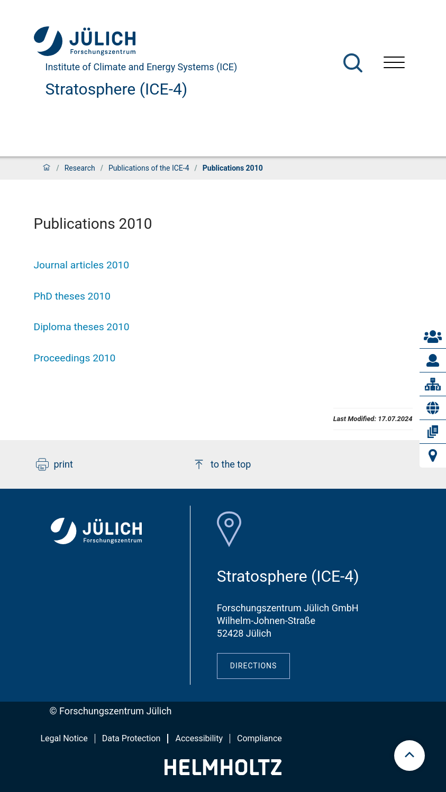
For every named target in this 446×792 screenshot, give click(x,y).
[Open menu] (394, 64)
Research (80, 168)
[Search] (352, 62)
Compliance (259, 738)
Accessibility (199, 738)
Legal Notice (64, 738)
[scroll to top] (409, 755)
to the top (222, 464)
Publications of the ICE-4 (148, 168)
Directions (253, 665)
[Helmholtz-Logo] (223, 771)
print (54, 464)
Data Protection (131, 738)
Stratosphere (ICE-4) (116, 89)
